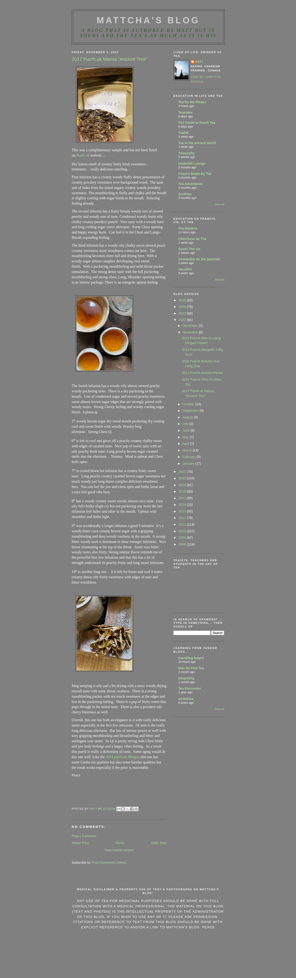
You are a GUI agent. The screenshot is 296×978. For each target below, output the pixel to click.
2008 (183, 544)
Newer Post (80, 843)
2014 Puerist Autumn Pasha (202, 373)
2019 (183, 485)
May (186, 437)
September (191, 410)
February (189, 457)
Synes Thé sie (189, 249)
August (188, 417)
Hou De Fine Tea (191, 668)
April (186, 443)
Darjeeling (186, 678)
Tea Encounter (189, 688)
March (187, 450)
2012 (183, 518)
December (190, 325)
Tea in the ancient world (197, 143)
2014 (183, 504)
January (188, 463)
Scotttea (184, 194)
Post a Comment (84, 836)
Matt (199, 61)
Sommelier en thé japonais (199, 259)
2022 (183, 320)
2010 (183, 531)
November (190, 332)
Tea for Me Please (192, 102)
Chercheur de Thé (192, 239)
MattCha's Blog (148, 20)
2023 (183, 313)
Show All (219, 204)
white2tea (185, 699)
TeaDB (183, 133)
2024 (183, 307)
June (186, 430)
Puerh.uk (82, 155)
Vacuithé (185, 269)
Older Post (158, 843)
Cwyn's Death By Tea (194, 174)
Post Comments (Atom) (109, 862)
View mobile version (119, 850)
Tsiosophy (186, 153)
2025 (183, 300)
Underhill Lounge (192, 163)
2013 (183, 511)
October (188, 404)
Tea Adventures (190, 184)
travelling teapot (191, 658)
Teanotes (185, 112)
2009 (183, 537)
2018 (183, 491)
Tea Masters (187, 228)
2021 (183, 471)
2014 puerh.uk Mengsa (123, 757)
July (185, 424)
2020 (183, 478)
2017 (183, 498)
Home (119, 843)
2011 (183, 524)
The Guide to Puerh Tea (196, 122)
